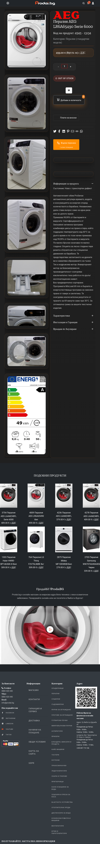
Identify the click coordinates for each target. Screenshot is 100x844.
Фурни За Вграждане (61, 710)
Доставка (34, 720)
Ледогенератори (59, 771)
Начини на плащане (35, 731)
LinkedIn (7, 723)
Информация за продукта (73, 184)
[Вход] (93, 3)
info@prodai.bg (8, 703)
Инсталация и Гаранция (73, 322)
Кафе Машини (58, 749)
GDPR (31, 763)
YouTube (7, 729)
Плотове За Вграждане (62, 715)
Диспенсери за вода (61, 813)
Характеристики (73, 316)
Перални (56, 693)
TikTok (7, 734)
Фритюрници (58, 782)
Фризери (56, 736)
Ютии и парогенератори (59, 832)
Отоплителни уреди (61, 807)
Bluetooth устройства (62, 802)
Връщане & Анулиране (73, 329)
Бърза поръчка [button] (66, 143)
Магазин (34, 690)
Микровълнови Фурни (62, 726)
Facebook (8, 713)
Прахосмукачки (59, 765)
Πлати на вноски (68, 118)
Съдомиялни (58, 704)
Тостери (55, 755)
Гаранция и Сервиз (35, 710)
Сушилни (56, 699)
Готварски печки (60, 720)
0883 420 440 (7, 691)
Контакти (34, 699)
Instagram (8, 718)
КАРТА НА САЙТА (34, 752)
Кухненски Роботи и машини (61, 819)
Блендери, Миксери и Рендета (61, 743)
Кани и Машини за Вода (60, 788)
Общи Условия (37, 742)
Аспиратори (57, 731)
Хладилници (58, 688)
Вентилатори (58, 826)
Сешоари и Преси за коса (61, 796)
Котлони (56, 760)
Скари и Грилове (59, 776)
